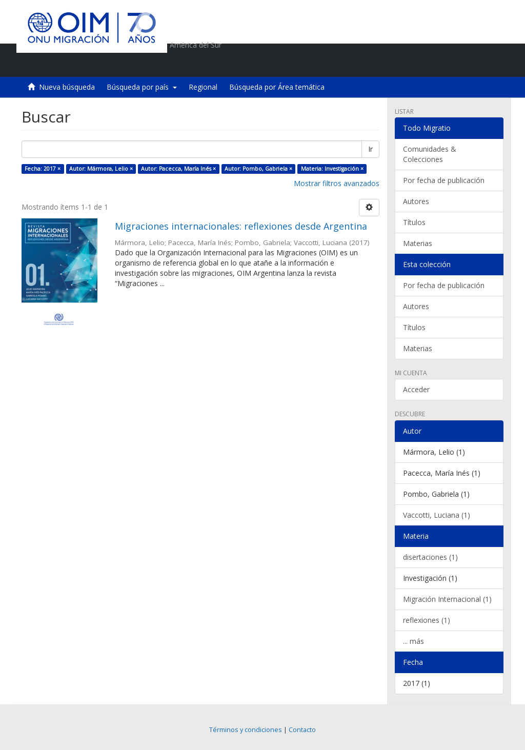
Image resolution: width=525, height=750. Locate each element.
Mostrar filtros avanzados (336, 183)
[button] (437, 64)
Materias (417, 243)
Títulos (414, 222)
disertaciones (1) (430, 557)
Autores (416, 201)
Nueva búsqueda (67, 87)
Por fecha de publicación (443, 180)
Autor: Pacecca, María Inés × (178, 168)
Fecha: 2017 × (42, 168)
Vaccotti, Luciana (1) (436, 515)
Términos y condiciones (245, 729)
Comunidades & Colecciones (429, 154)
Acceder (416, 389)
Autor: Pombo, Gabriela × (258, 168)
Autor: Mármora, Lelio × (101, 168)
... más (413, 641)
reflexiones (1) (426, 620)
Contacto (302, 729)
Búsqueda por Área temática (277, 87)
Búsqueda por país (142, 87)
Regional (203, 87)
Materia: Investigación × (332, 168)
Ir (370, 149)
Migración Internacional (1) (447, 599)
